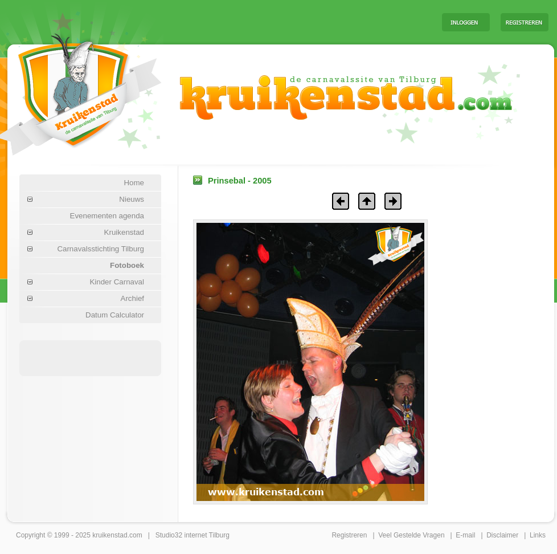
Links (538, 535)
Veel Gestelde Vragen (411, 535)
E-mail (465, 535)
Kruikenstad (124, 232)
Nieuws (131, 199)
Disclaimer (502, 535)
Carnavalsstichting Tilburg (100, 249)
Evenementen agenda (107, 215)
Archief (132, 298)
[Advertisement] (291, 22)
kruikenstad (109, 535)
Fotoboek (127, 265)
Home (134, 182)
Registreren (349, 535)
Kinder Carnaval (116, 282)
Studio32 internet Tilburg (192, 535)
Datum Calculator (114, 315)
